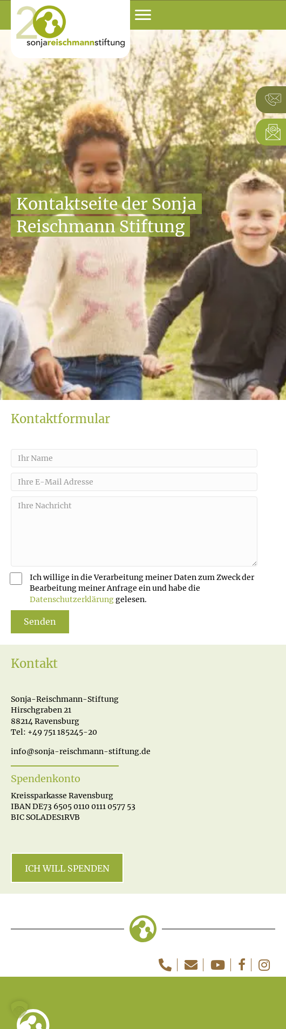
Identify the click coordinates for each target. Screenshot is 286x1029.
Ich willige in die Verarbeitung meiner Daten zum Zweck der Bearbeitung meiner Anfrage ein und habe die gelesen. (132, 588)
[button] (19, 1009)
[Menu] (143, 15)
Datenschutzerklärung (72, 599)
